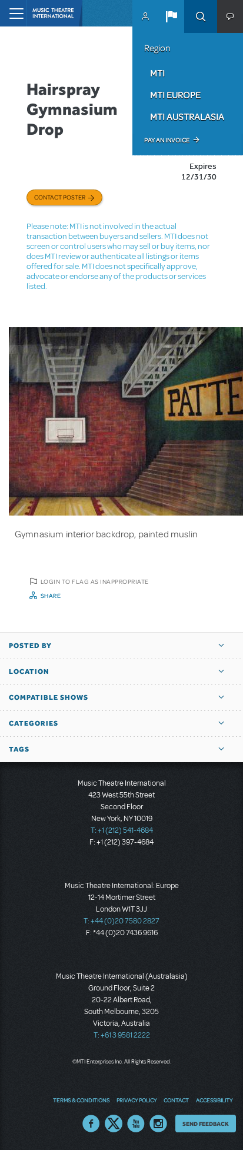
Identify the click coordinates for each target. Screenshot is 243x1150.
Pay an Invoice (166, 140)
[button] (171, 16)
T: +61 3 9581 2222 (122, 1035)
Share (51, 595)
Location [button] (29, 671)
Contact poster (59, 197)
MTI (157, 73)
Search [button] (200, 16)
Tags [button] (19, 749)
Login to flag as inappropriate (95, 581)
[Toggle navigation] (13, 13)
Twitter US (113, 1123)
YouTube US (136, 1123)
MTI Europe (175, 95)
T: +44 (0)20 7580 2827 (121, 921)
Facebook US (91, 1123)
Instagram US (158, 1123)
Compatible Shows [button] (48, 697)
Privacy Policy (136, 1100)
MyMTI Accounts (145, 16)
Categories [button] (33, 723)
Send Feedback (205, 1123)
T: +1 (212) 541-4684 (122, 830)
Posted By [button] (30, 646)
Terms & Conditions (81, 1100)
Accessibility (214, 1100)
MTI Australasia (187, 116)
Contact (176, 1100)
